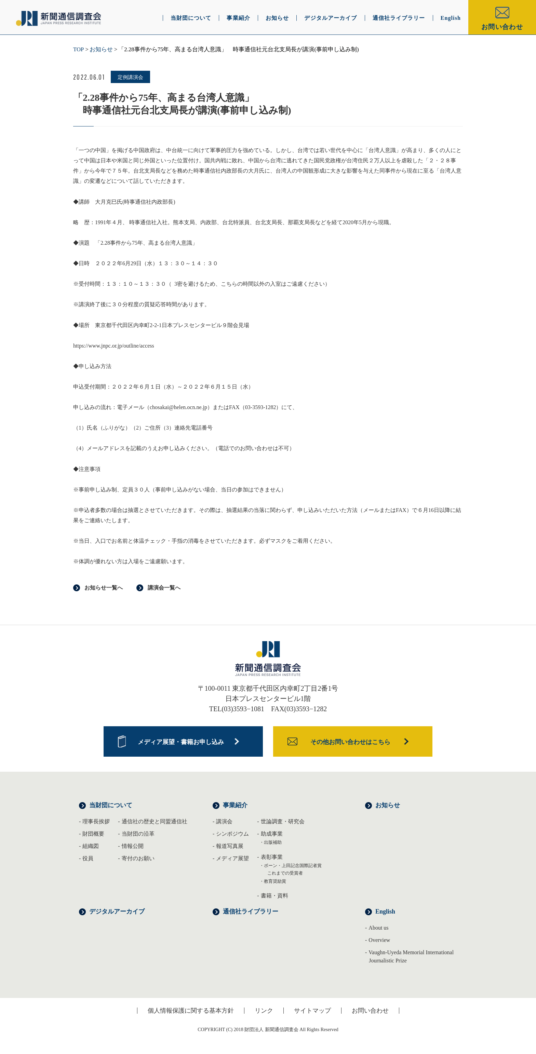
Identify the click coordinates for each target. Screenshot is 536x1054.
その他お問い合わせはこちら (350, 742)
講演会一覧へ (164, 588)
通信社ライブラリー (250, 911)
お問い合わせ (502, 26)
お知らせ (101, 49)
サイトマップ (312, 1010)
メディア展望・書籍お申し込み (181, 742)
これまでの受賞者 (285, 873)
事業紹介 (235, 805)
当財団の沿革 (138, 834)
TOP (78, 49)
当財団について (110, 805)
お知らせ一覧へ (103, 588)
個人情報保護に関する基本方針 (191, 1010)
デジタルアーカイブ (117, 911)
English (385, 911)
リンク (264, 1010)
